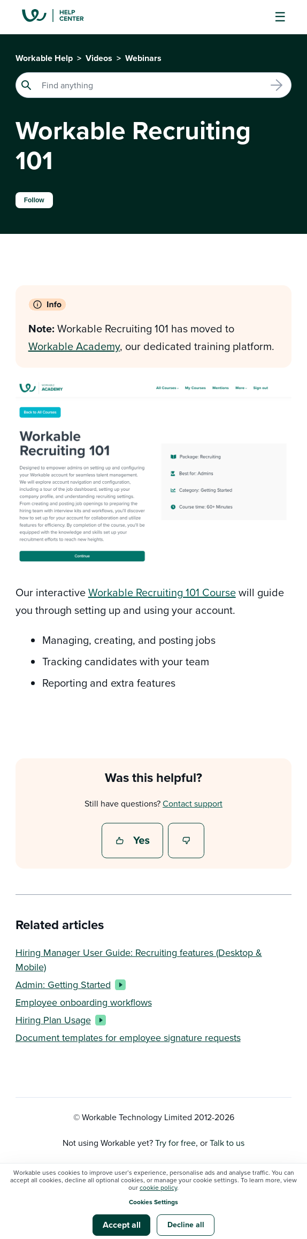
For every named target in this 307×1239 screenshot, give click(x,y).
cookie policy (158, 1187)
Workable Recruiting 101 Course (162, 592)
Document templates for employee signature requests (128, 1037)
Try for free (175, 1143)
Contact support (192, 803)
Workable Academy (74, 346)
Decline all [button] (185, 1224)
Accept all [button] (122, 1225)
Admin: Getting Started (68, 984)
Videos (99, 58)
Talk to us (227, 1143)
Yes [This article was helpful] (134, 841)
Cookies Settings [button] (153, 1201)
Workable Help (44, 58)
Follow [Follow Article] (34, 200)
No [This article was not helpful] (186, 841)
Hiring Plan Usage (59, 1020)
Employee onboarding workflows (84, 1002)
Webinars (143, 58)
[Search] (154, 85)
